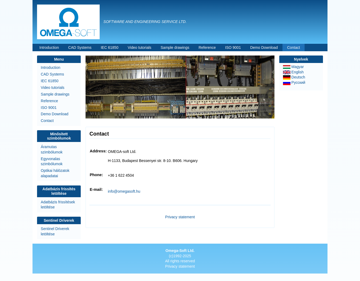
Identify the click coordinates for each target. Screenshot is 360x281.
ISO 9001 (233, 47)
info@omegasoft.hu (124, 191)
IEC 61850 (109, 47)
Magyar (293, 67)
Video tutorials (139, 47)
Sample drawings (175, 47)
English (293, 72)
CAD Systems (79, 47)
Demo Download (264, 47)
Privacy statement (180, 217)
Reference (207, 47)
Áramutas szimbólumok (52, 149)
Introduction (49, 47)
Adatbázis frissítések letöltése (58, 204)
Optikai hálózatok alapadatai (55, 173)
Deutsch (294, 77)
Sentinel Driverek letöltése (55, 231)
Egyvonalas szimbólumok (52, 161)
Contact (293, 47)
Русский (294, 82)
